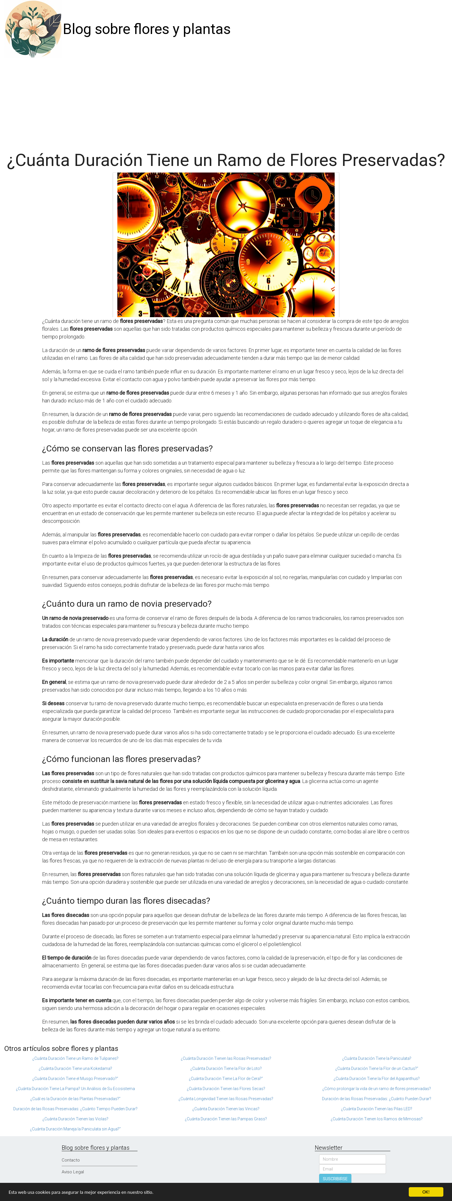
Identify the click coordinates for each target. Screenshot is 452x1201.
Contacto (71, 1160)
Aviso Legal (73, 1171)
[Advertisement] (226, 101)
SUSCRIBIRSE (335, 1179)
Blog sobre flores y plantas (147, 29)
